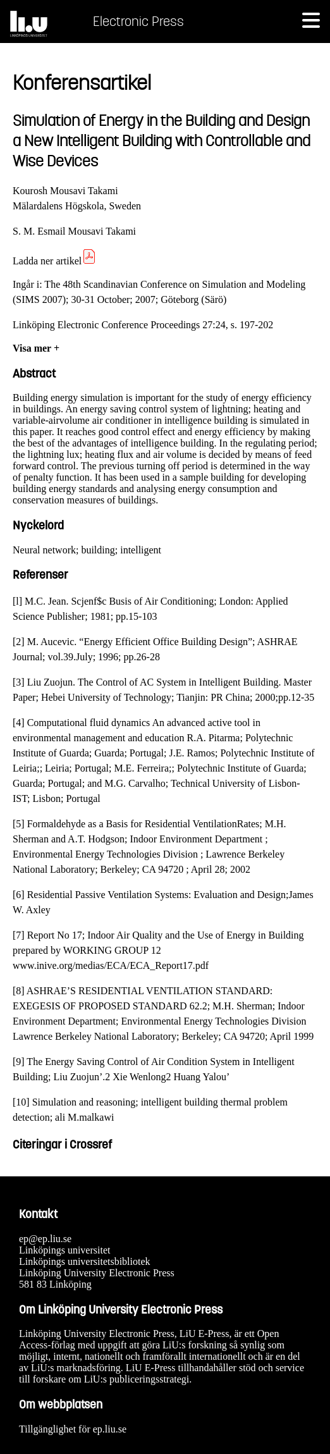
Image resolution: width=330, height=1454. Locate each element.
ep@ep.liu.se (45, 1238)
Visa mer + (36, 348)
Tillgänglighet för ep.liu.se (72, 1429)
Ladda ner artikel (55, 261)
